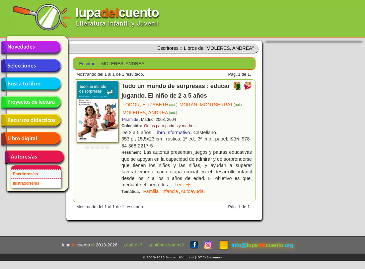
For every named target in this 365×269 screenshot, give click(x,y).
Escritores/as (25, 174)
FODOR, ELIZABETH (150, 104)
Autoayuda (192, 191)
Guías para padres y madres (169, 126)
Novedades (31, 47)
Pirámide (130, 119)
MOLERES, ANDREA (149, 112)
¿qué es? (132, 244)
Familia (151, 191)
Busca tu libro (31, 84)
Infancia (169, 191)
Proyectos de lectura (31, 102)
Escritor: (87, 63)
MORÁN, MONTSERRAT (211, 104)
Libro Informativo (172, 132)
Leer (183, 184)
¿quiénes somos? (166, 244)
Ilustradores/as (26, 183)
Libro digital (31, 138)
